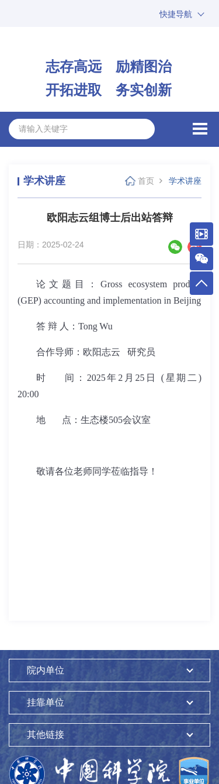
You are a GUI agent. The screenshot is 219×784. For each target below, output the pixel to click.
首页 (146, 180)
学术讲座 (185, 180)
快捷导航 (175, 14)
